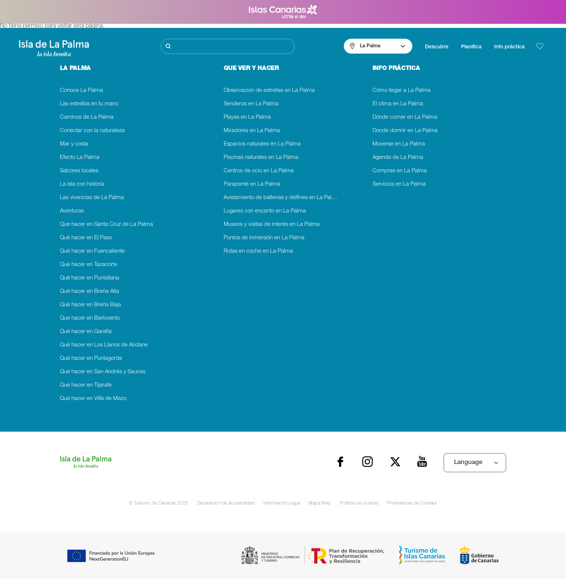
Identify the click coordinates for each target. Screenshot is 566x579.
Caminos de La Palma (86, 117)
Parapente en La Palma (252, 184)
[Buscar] (228, 46)
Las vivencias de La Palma (92, 198)
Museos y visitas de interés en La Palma (272, 224)
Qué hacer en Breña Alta (89, 291)
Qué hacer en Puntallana (89, 278)
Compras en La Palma (399, 171)
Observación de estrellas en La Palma (269, 90)
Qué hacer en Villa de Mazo (93, 399)
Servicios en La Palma (399, 184)
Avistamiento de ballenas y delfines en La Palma (281, 198)
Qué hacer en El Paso (86, 238)
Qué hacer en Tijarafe (86, 385)
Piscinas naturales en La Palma (261, 157)
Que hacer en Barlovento (90, 318)
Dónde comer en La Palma (404, 117)
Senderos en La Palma (251, 104)
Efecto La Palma (79, 157)
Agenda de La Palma (397, 157)
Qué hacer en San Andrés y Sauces (103, 372)
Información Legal (281, 503)
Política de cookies (359, 503)
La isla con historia (82, 184)
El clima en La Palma (397, 104)
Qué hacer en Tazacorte (88, 265)
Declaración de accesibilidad (226, 503)
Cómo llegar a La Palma (401, 90)
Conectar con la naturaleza (92, 131)
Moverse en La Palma (398, 144)
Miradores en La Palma (252, 131)
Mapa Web (319, 503)
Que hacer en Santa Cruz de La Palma (106, 224)
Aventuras (72, 211)
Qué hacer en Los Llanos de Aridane (104, 345)
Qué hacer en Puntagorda (91, 358)
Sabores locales (79, 171)
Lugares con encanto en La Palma (265, 211)
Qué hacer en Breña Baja (90, 305)
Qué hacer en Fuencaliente (92, 251)
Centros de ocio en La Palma (259, 171)
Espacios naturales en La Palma (262, 144)
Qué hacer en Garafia (86, 332)
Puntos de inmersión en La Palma (264, 238)
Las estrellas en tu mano (89, 104)
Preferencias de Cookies (412, 503)
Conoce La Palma (81, 90)
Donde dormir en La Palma (405, 131)
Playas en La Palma (247, 117)
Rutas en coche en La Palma (258, 251)
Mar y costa (74, 144)
